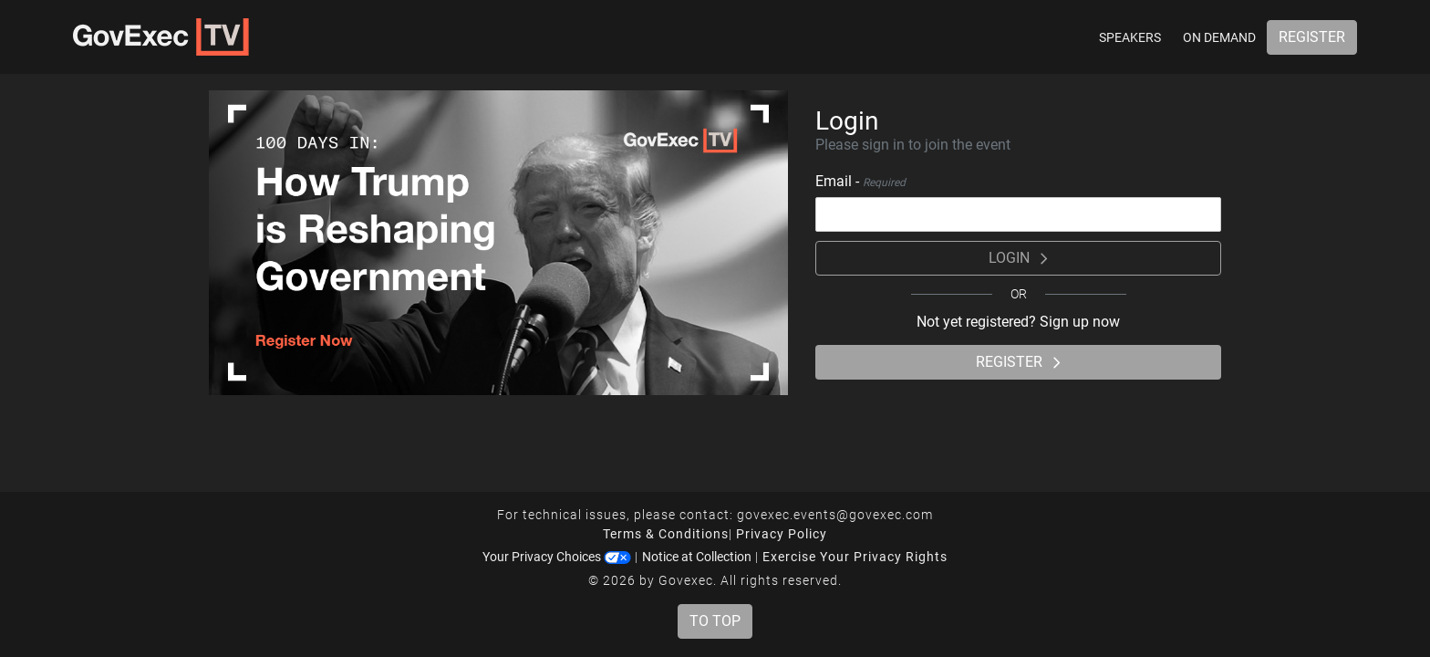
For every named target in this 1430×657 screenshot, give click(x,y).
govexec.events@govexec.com (835, 514)
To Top (715, 621)
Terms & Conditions (666, 534)
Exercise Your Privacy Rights (855, 556)
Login (1018, 257)
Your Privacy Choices (556, 556)
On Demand (1219, 37)
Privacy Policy (781, 534)
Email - (860, 181)
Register (1312, 37)
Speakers (1130, 37)
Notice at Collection (696, 556)
